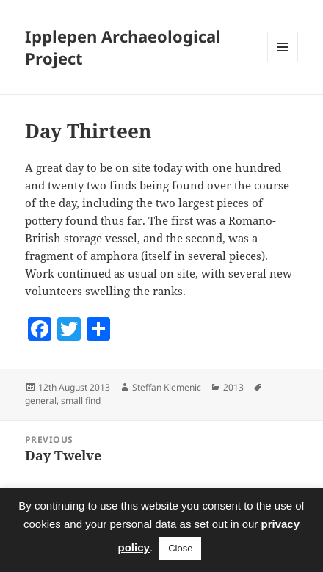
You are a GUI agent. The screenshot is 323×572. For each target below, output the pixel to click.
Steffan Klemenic (166, 387)
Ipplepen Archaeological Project (123, 47)
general (41, 400)
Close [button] (180, 548)
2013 (233, 387)
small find (81, 400)
